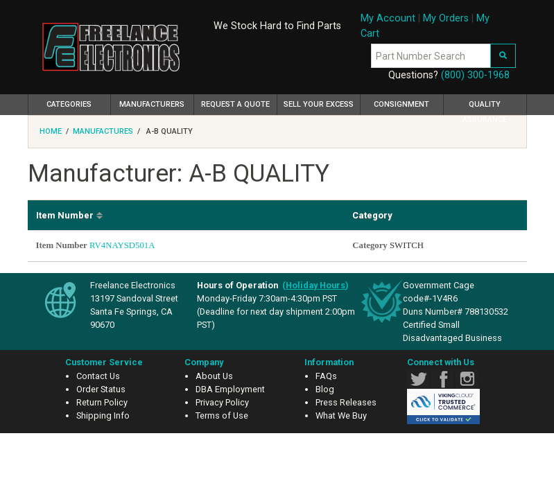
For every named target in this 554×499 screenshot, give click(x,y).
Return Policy (102, 402)
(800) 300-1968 (475, 75)
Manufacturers (151, 104)
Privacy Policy (222, 402)
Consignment (401, 104)
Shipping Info (103, 415)
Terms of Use (222, 415)
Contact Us (98, 376)
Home (51, 131)
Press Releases (345, 402)
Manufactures (103, 131)
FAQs (326, 376)
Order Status (100, 389)
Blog (324, 389)
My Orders (446, 18)
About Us (214, 376)
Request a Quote (235, 104)
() (315, 285)
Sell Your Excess (319, 104)
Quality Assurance (484, 107)
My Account (388, 18)
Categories (78, 102)
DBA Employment (230, 389)
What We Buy (341, 415)
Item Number (65, 215)
